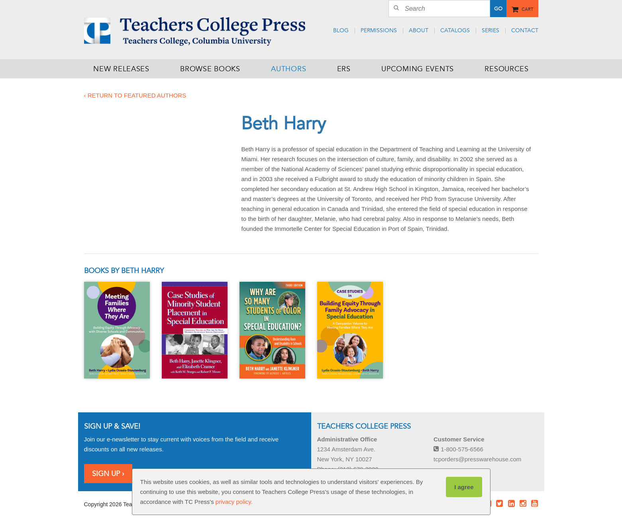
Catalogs (455, 30)
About (418, 30)
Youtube (534, 503)
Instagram (522, 503)
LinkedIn (511, 503)
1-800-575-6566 (458, 449)
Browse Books (210, 68)
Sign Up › (108, 473)
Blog (341, 30)
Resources (506, 68)
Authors (288, 68)
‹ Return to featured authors (135, 95)
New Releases (121, 68)
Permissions (379, 30)
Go (498, 9)
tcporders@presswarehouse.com (477, 459)
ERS (344, 68)
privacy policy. (234, 501)
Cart (527, 8)
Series (490, 30)
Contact (524, 30)
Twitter (499, 503)
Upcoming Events (417, 68)
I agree (463, 487)
